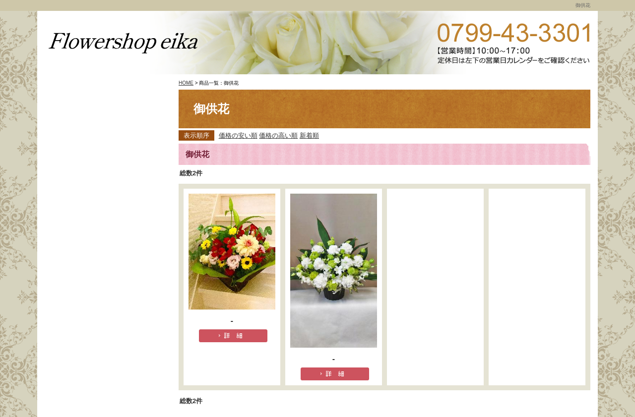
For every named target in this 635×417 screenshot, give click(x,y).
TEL (513, 43)
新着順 (309, 135)
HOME (186, 83)
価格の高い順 (278, 135)
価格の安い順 (238, 135)
